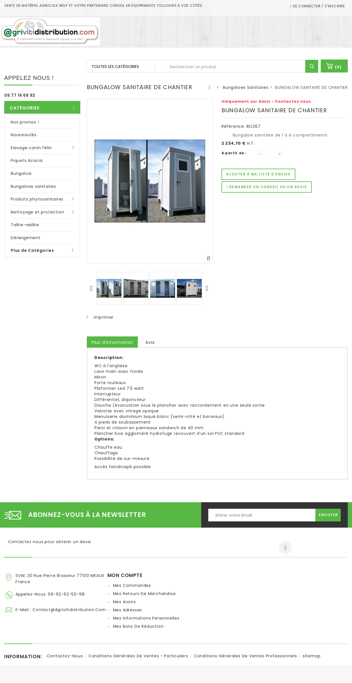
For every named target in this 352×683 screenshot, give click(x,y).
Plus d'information (112, 342)
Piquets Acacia (27, 157)
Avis (149, 342)
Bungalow (21, 170)
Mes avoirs (124, 602)
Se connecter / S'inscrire (318, 6)
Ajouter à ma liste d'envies (258, 174)
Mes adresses (127, 610)
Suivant (207, 288)
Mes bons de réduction (138, 626)
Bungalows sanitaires (33, 183)
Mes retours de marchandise (144, 593)
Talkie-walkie (25, 222)
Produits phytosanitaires (37, 196)
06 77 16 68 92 (19, 95)
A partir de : (234, 153)
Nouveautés (24, 132)
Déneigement (26, 235)
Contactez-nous (65, 657)
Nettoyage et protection (37, 209)
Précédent (92, 288)
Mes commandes (132, 585)
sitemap (312, 657)
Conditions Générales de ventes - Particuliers (138, 657)
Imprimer (104, 317)
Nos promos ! (25, 119)
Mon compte (125, 575)
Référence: (233, 126)
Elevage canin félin (31, 145)
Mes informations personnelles (146, 618)
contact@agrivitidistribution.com (69, 609)
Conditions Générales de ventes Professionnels (245, 657)
